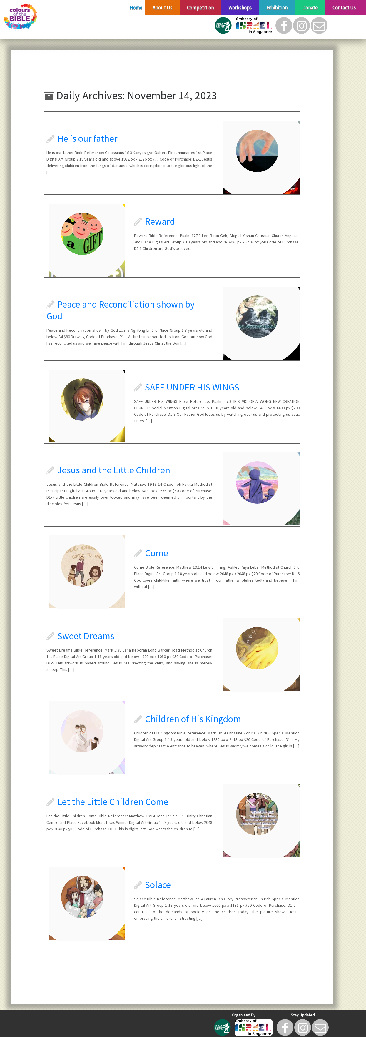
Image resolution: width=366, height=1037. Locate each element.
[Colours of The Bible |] (42, 16)
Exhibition (277, 7)
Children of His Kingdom (193, 719)
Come (156, 553)
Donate (310, 7)
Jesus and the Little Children (113, 470)
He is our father (87, 138)
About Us (162, 7)
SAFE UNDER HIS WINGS (192, 387)
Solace (158, 885)
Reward (160, 221)
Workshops (240, 7)
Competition (200, 7)
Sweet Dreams (85, 636)
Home (135, 7)
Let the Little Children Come (112, 802)
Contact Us (344, 7)
